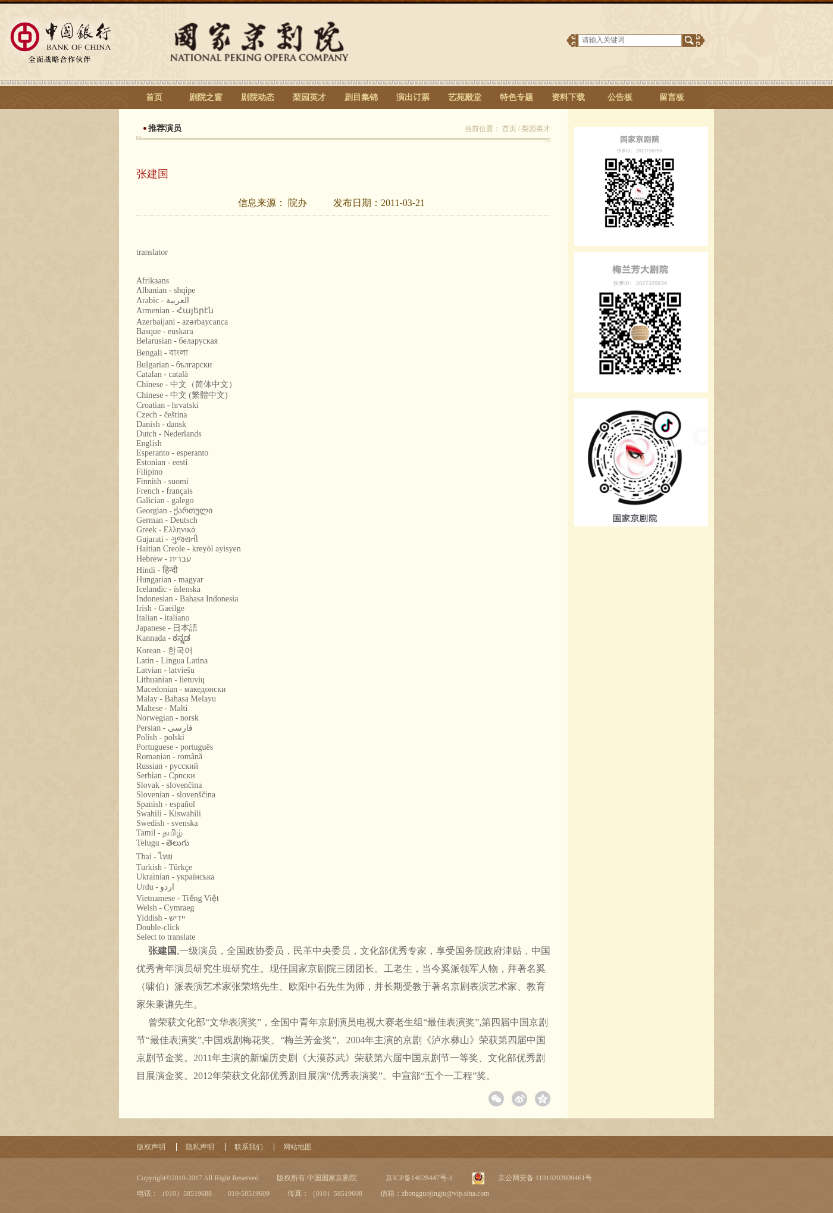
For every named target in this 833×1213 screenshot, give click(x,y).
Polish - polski (160, 737)
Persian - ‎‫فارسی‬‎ (164, 728)
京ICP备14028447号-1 (418, 1178)
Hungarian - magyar (169, 579)
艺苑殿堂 (464, 97)
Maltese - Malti (161, 708)
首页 (154, 97)
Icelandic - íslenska (168, 589)
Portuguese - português (174, 747)
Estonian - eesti (161, 462)
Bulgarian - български (174, 364)
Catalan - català (162, 374)
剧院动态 (257, 97)
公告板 (619, 97)
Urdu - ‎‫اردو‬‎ (155, 887)
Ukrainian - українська (175, 876)
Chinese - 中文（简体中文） (186, 384)
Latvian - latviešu (165, 670)
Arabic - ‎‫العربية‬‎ (162, 300)
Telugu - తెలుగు (162, 842)
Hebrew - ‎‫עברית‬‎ (164, 558)
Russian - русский (167, 766)
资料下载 (568, 97)
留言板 (671, 97)
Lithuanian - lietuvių (170, 679)
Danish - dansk (161, 424)
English (149, 443)
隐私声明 (200, 1147)
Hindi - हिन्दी (157, 570)
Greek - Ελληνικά (166, 529)
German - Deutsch (167, 520)
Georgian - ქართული (174, 510)
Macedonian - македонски (181, 689)
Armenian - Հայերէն (175, 310)
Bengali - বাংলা (162, 352)
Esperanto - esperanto (172, 452)
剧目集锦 (361, 97)
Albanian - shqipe (166, 290)
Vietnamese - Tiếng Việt (177, 898)
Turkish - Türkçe (164, 867)
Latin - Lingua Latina (172, 660)
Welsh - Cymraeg (165, 907)
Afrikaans (152, 280)
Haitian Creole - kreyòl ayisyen (188, 548)
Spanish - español (165, 804)
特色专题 (516, 97)
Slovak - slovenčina (169, 785)
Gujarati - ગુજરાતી (167, 539)
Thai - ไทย (154, 856)
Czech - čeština (161, 414)
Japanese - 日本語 (167, 627)
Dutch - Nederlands (169, 433)
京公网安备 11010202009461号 (544, 1178)
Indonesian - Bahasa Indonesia (187, 598)
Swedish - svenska (167, 823)
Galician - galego (164, 500)
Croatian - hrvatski (167, 405)
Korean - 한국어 (164, 650)
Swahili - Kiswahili (168, 813)
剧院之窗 (206, 97)
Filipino (149, 471)
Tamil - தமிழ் (159, 832)
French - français (164, 491)
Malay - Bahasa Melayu (176, 698)
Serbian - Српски (165, 775)
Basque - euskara (164, 331)
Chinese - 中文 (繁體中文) (182, 395)
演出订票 (413, 97)
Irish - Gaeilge (160, 608)
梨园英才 (309, 97)
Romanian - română (169, 756)
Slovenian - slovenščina (175, 794)
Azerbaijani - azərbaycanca (182, 321)
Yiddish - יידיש (160, 917)
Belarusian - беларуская (177, 340)
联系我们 (248, 1147)
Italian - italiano (162, 617)
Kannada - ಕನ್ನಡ (163, 638)
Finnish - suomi (162, 481)
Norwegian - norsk (167, 717)
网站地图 (297, 1147)
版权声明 (151, 1147)
